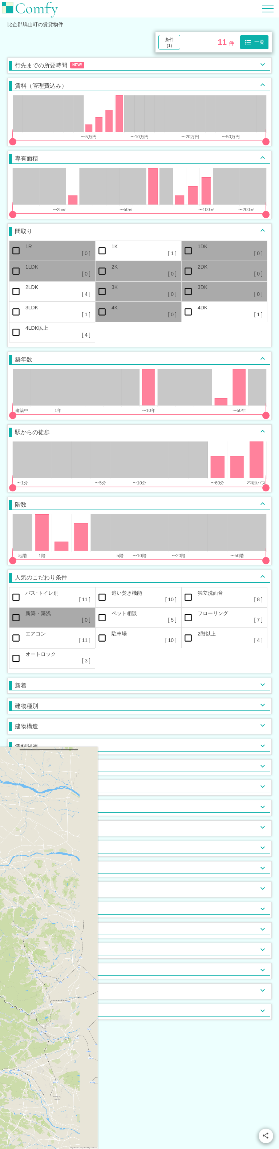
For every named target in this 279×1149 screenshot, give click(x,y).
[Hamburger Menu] (268, 8)
